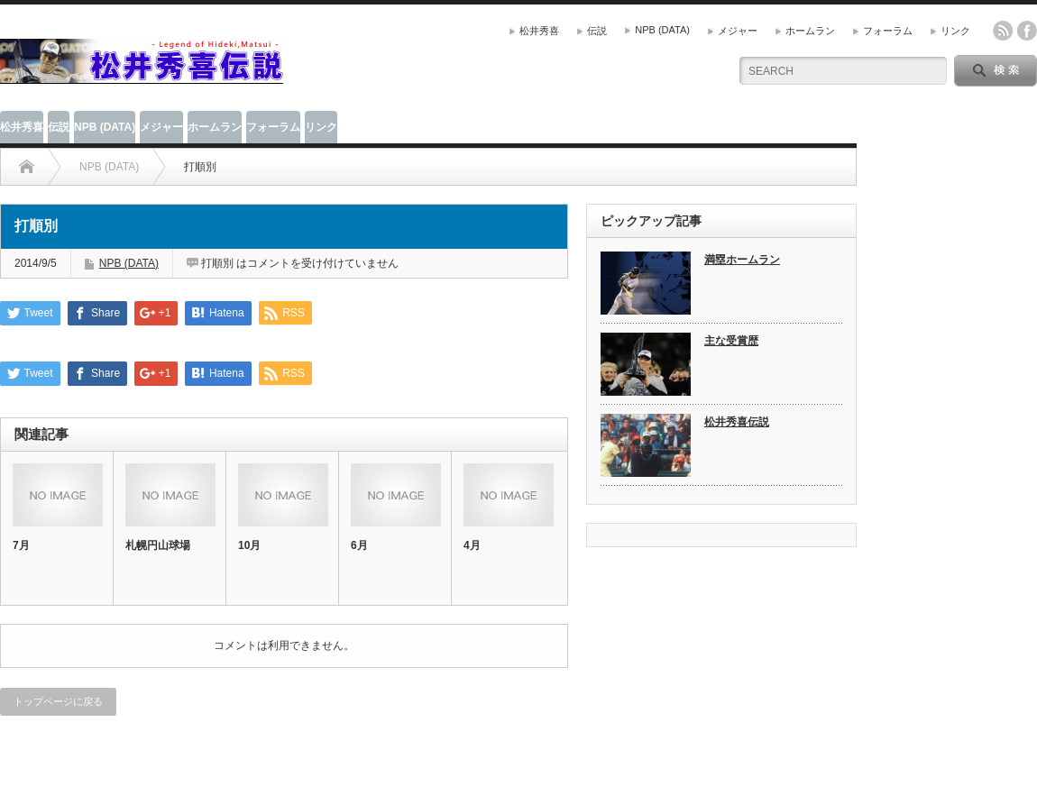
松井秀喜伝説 (736, 422)
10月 (249, 545)
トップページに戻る (58, 701)
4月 (472, 545)
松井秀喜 (539, 30)
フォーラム (888, 30)
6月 (359, 545)
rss (1003, 31)
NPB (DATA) (662, 29)
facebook (1027, 31)
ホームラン (810, 30)
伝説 (597, 30)
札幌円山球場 (157, 545)
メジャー (737, 30)
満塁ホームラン (742, 259)
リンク (955, 30)
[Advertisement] (501, 59)
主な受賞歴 (731, 340)
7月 (21, 545)
